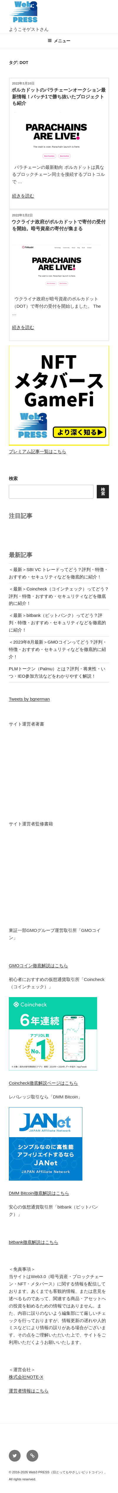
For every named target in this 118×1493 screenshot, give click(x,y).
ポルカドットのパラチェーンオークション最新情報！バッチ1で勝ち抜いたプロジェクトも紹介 (58, 96)
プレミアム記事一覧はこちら (37, 451)
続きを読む (23, 195)
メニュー (59, 40)
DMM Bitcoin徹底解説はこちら (39, 1193)
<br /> (26, 769)
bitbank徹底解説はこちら (33, 1242)
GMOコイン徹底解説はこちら (38, 965)
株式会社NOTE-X (26, 1376)
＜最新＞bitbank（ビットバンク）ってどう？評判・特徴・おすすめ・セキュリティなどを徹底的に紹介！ (57, 622)
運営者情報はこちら (29, 1390)
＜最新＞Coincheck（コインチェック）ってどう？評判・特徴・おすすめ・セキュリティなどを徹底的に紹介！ (59, 596)
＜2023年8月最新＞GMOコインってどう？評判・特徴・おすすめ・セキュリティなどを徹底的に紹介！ (58, 649)
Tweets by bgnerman (29, 698)
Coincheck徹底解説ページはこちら (43, 1082)
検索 (13, 478)
